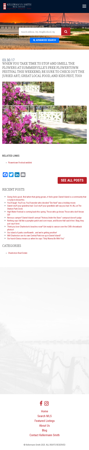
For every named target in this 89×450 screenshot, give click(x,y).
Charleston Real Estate (17, 253)
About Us (44, 425)
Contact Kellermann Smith (45, 435)
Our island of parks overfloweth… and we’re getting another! (32, 232)
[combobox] (44, 31)
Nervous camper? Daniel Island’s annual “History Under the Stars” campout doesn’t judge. (44, 218)
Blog (44, 430)
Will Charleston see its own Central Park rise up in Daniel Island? (34, 235)
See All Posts (72, 180)
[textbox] (38, 31)
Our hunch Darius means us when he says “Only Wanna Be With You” (35, 238)
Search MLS (44, 416)
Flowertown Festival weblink (20, 162)
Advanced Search (44, 40)
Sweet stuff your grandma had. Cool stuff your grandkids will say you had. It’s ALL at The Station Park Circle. (44, 207)
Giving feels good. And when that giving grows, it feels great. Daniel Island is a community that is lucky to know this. (46, 198)
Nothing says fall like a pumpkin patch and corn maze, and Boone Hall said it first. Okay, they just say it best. (45, 222)
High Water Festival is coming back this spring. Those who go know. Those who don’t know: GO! (45, 213)
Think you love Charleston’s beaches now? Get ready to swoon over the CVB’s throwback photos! (44, 228)
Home (44, 411)
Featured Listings (44, 420)
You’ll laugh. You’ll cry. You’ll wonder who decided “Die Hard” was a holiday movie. (41, 203)
